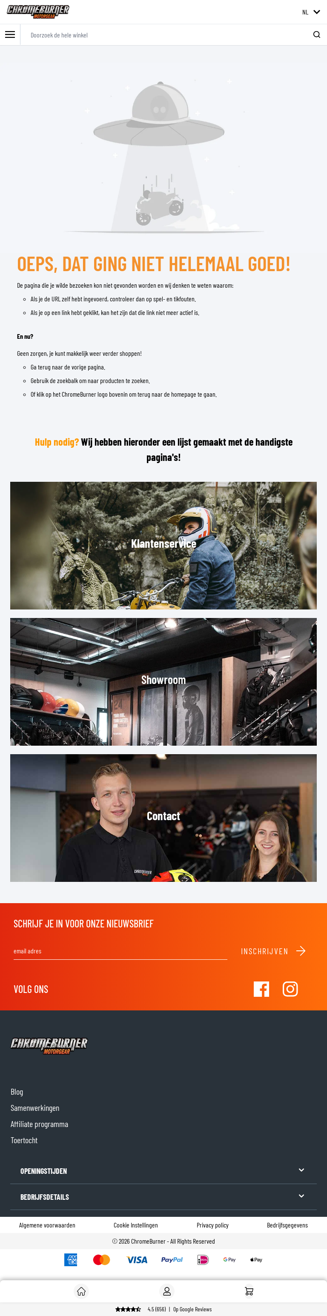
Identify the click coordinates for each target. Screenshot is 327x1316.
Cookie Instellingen (136, 1225)
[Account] (167, 1291)
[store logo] (38, 12)
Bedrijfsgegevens (287, 1225)
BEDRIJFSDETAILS (163, 1196)
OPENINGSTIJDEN (163, 1170)
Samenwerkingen (35, 1107)
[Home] (249, 1291)
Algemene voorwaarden (47, 1225)
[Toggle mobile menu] (10, 34)
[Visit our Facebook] (261, 989)
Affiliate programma (39, 1124)
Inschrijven (274, 951)
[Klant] (81, 1291)
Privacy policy (213, 1225)
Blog (17, 1091)
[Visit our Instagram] (290, 989)
